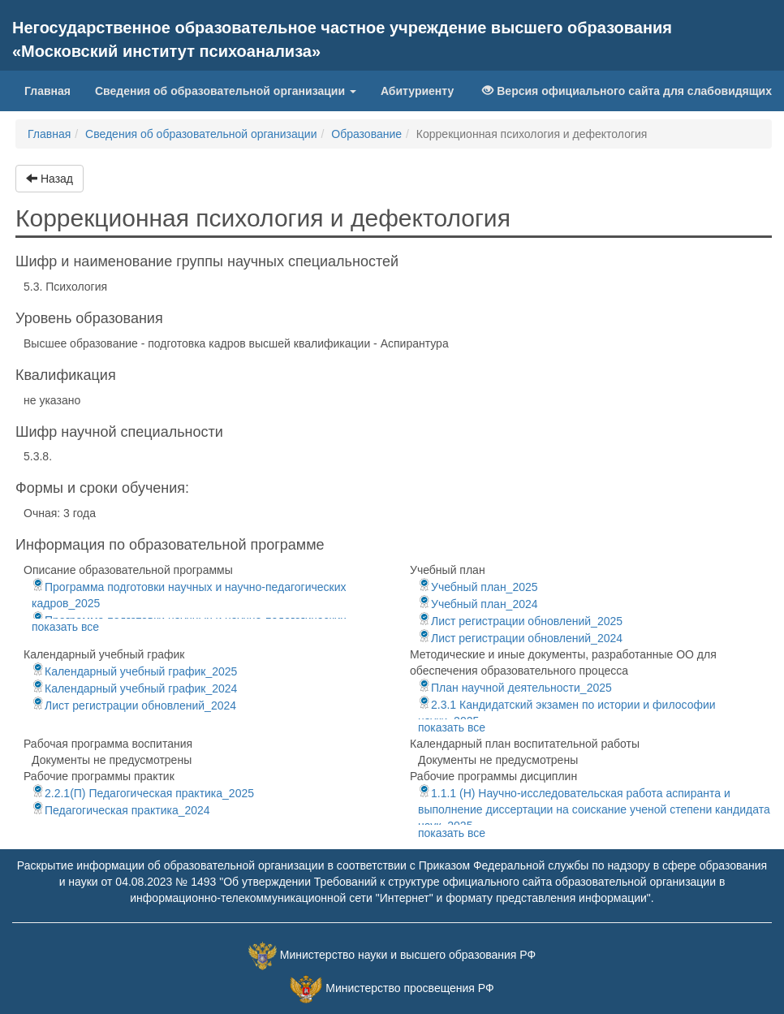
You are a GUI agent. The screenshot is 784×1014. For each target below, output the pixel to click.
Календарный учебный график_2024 (134, 688)
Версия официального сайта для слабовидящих (627, 90)
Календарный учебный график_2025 (134, 671)
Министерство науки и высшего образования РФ (408, 954)
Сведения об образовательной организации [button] (225, 90)
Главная (53, 89)
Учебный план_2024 (478, 604)
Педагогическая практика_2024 (121, 810)
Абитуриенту (417, 90)
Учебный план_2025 (478, 586)
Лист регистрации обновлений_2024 (520, 638)
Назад (49, 178)
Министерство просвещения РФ (409, 988)
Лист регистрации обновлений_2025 (520, 621)
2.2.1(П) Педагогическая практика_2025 (143, 793)
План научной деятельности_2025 (515, 687)
